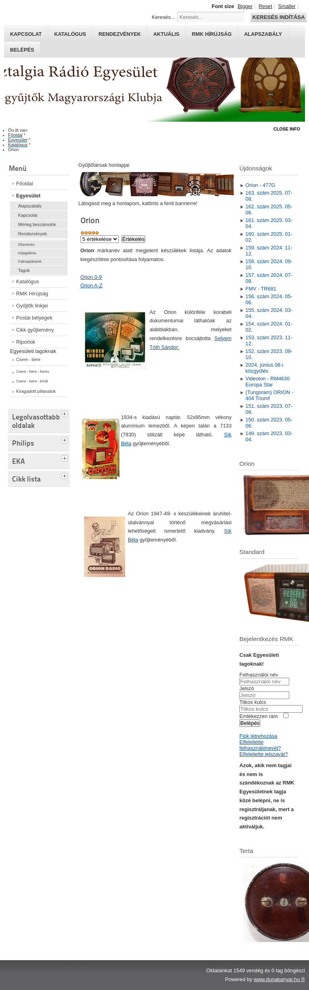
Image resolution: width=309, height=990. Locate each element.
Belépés (22, 50)
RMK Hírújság (32, 294)
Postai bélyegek (34, 318)
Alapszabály (263, 34)
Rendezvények (120, 34)
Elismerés (26, 245)
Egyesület (28, 196)
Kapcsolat (26, 34)
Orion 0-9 (91, 277)
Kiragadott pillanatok (36, 391)
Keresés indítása (278, 17)
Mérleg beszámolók (37, 224)
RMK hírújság (212, 34)
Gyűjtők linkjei (32, 306)
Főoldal (24, 184)
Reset (265, 6)
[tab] (66, 413)
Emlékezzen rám (258, 716)
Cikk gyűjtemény (35, 330)
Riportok (25, 342)
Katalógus (70, 34)
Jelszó (246, 688)
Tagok (24, 270)
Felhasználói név (258, 675)
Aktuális (166, 34)
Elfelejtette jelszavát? (263, 754)
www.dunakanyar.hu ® (279, 979)
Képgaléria (27, 253)
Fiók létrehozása (258, 736)
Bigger (245, 6)
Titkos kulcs (252, 702)
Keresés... (163, 17)
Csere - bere (28, 359)
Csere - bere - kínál (32, 381)
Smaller (286, 6)
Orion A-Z (91, 285)
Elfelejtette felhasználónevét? (260, 745)
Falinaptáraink (29, 261)
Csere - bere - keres (32, 371)
